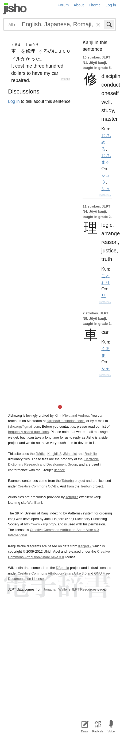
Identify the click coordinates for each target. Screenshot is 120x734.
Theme (95, 5)
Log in (111, 5)
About (79, 5)
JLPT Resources (83, 589)
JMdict (40, 454)
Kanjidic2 (54, 454)
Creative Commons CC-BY (38, 486)
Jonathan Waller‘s (56, 589)
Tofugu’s (71, 497)
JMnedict (70, 454)
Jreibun (86, 486)
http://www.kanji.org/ (39, 524)
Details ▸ (105, 195)
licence (59, 470)
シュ (105, 189)
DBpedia (62, 568)
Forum (63, 5)
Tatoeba (65, 78)
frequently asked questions (28, 432)
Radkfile (90, 454)
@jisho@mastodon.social (66, 421)
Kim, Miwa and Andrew (72, 415)
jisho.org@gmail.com (24, 426)
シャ (105, 368)
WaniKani (35, 503)
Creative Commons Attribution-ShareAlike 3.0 (52, 573)
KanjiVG (84, 546)
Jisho (15, 8)
